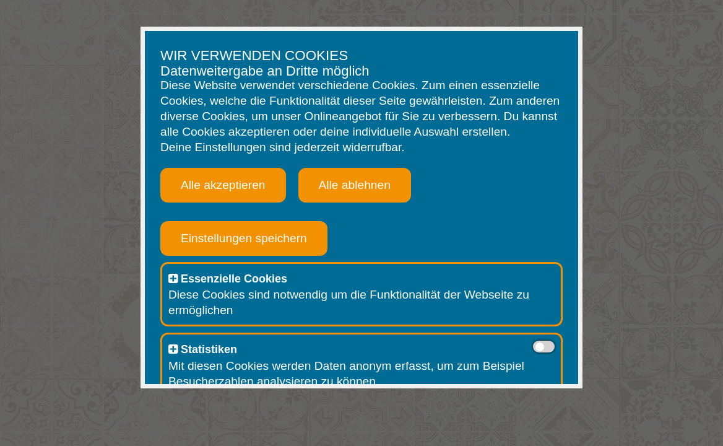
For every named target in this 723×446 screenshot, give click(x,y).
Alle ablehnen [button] (355, 184)
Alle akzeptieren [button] (223, 184)
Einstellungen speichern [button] (244, 238)
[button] (173, 279)
